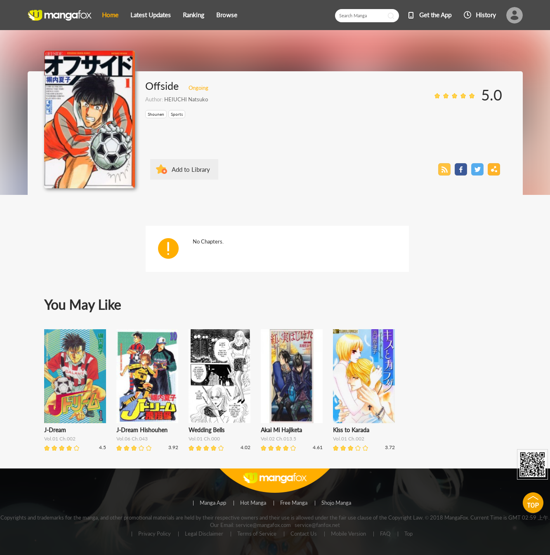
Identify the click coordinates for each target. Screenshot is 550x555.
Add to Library (191, 169)
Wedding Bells (206, 429)
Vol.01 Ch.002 (60, 439)
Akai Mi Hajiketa (281, 429)
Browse (226, 15)
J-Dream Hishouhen (142, 429)
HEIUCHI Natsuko (186, 99)
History (486, 15)
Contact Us (303, 534)
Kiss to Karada (351, 429)
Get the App (435, 15)
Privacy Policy (154, 534)
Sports (177, 114)
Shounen (156, 114)
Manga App (213, 503)
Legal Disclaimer (204, 534)
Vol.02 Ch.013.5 (278, 439)
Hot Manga (253, 503)
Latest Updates (150, 15)
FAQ (385, 534)
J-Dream (55, 429)
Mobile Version (348, 534)
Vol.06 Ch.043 (132, 439)
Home (110, 15)
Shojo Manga (336, 503)
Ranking (193, 15)
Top (408, 534)
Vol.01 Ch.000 (204, 439)
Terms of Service (256, 534)
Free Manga (293, 503)
